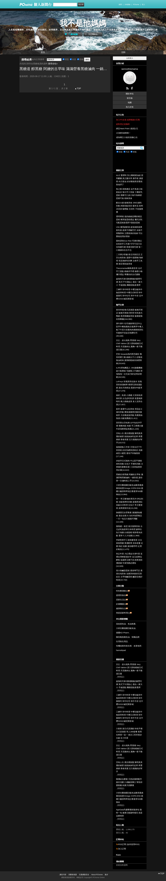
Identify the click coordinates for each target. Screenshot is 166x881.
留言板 (130, 98)
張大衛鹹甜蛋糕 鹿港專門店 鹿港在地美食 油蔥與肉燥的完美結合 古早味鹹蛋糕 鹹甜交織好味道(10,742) (129, 575)
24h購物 (127, 4)
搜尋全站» (53, 64)
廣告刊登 (63, 875)
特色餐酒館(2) (122, 591)
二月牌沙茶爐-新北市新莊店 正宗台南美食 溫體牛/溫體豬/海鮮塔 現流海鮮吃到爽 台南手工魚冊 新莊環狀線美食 (129, 259)
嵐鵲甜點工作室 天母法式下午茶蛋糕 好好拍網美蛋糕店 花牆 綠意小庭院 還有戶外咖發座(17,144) (129, 451)
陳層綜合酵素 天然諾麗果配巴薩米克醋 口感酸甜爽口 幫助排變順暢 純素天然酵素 (129, 782)
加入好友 (130, 107)
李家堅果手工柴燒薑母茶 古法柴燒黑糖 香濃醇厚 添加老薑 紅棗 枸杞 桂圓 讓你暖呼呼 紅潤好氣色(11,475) (129, 544)
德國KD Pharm (122, 633)
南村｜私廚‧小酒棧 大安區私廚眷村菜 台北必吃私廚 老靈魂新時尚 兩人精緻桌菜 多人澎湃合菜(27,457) (129, 400)
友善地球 (137, 646)
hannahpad (121, 650)
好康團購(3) (121, 604)
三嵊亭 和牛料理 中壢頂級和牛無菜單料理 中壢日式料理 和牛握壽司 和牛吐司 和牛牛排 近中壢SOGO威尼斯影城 (129, 294)
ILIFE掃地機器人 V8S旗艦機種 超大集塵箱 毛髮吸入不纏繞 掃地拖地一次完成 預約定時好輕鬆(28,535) (129, 372)
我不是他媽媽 (83, 23)
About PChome (97, 875)
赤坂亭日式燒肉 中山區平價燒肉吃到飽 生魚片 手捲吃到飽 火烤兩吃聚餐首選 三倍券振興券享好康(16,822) (129, 465)
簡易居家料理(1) (123, 613)
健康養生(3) (121, 608)
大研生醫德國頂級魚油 (126, 628)
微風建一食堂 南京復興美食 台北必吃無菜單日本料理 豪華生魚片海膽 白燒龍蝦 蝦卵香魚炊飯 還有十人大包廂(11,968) (129, 531)
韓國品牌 (135, 637)
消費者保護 (72, 875)
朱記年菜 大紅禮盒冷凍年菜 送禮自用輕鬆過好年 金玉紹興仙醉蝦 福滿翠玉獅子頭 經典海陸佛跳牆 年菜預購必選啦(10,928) (129, 560)
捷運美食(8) (121, 595)
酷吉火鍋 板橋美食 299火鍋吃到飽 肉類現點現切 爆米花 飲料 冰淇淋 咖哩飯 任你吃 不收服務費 (129, 207)
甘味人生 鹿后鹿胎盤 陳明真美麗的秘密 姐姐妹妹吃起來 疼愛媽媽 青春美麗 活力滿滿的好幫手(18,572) (129, 438)
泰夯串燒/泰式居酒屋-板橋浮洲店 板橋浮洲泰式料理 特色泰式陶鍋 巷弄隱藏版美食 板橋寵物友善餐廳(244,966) (129, 314)
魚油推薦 (132, 624)
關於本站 (130, 94)
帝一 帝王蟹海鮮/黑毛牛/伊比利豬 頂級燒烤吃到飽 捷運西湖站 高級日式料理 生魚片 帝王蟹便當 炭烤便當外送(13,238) (129, 503)
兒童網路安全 (84, 875)
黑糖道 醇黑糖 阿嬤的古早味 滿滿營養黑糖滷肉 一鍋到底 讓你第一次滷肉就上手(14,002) (129, 477)
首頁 (43, 52)
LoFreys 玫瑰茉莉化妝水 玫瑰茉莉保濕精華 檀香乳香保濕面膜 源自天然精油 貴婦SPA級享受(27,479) (129, 386)
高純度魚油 (121, 624)
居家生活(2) (121, 600)
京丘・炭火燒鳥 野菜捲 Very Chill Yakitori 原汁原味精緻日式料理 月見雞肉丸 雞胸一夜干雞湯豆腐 (129, 669)
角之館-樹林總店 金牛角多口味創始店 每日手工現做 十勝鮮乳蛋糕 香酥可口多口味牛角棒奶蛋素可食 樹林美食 (129, 193)
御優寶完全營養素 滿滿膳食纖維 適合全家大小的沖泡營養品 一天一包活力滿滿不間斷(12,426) (129, 517)
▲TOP (77, 88)
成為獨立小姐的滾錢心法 (126, 137)
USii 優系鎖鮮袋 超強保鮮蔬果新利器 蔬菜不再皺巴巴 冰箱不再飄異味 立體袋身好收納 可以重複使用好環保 (129, 231)
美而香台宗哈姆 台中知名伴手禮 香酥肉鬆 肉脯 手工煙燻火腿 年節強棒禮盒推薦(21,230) (129, 426)
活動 (123, 52)
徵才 (106, 875)
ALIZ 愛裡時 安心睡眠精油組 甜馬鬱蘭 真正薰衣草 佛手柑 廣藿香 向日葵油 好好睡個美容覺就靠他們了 (129, 180)
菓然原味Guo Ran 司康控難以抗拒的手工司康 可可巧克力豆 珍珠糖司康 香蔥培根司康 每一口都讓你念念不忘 (129, 245)
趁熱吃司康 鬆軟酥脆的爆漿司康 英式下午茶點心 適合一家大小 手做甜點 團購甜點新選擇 (129, 282)
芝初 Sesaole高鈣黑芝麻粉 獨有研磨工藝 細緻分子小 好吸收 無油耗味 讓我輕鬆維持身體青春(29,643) (129, 358)
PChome (136, 4)
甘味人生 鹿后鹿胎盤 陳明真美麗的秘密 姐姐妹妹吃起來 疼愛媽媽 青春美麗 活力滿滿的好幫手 (129, 767)
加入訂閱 (122, 849)
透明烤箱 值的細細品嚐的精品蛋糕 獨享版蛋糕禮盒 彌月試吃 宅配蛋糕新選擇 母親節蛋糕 (129, 219)
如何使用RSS (133, 844)
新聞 (120, 4)
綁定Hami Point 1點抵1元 (127, 128)
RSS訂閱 (122, 844)
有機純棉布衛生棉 (124, 646)
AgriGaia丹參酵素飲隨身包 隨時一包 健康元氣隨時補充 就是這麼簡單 (129, 813)
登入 (143, 4)
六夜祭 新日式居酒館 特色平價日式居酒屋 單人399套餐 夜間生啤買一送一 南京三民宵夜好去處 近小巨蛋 (129, 733)
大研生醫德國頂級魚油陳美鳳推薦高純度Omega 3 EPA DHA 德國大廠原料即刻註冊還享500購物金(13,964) (129, 489)
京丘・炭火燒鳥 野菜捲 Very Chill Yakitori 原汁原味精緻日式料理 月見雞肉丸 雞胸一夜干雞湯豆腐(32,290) (129, 345)
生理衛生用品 (122, 641)
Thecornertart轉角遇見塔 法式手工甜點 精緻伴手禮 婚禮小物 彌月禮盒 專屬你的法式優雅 (129, 271)
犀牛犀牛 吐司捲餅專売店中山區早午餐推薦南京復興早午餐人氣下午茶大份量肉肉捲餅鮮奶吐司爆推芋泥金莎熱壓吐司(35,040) (129, 329)
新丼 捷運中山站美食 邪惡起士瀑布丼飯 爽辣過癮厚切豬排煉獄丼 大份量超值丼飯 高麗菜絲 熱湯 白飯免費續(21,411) (129, 413)
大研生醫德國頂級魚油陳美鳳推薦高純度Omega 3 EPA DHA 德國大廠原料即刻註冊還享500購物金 (129, 797)
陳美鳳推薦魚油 (123, 637)
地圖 (130, 102)
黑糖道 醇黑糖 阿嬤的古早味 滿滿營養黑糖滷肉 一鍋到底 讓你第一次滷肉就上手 (64, 69)
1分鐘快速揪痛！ (123, 133)
